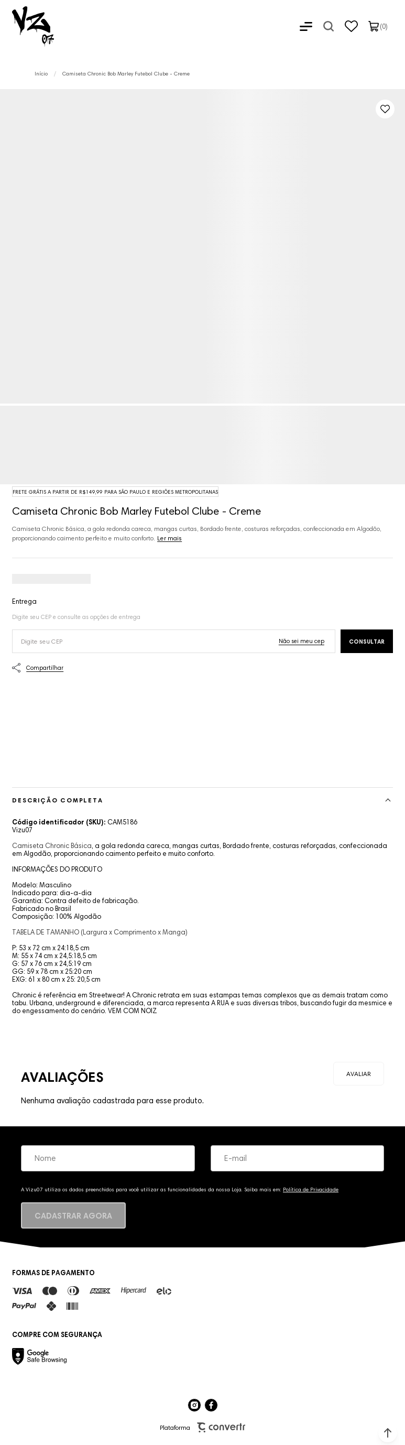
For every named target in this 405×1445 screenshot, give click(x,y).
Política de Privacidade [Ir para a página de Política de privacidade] (310, 1189)
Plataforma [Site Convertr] (202, 1427)
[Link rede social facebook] (211, 1405)
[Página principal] (27, 26)
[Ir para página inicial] (41, 73)
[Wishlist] (351, 26)
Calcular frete (367, 641)
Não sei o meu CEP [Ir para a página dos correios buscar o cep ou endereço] (301, 641)
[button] (387, 1433)
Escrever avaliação (358, 1073)
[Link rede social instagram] (194, 1405)
